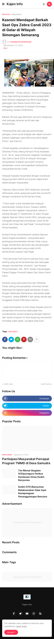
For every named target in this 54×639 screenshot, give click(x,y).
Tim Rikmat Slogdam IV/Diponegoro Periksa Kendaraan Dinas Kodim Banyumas (31, 475)
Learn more (21, 626)
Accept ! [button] (11, 632)
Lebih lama (45, 384)
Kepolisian (16, 14)
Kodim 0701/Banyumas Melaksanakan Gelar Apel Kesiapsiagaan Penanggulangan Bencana (32, 491)
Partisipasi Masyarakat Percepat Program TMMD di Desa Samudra (26, 461)
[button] (3, 4)
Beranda (6, 14)
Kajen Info (15, 4)
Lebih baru (8, 384)
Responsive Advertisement (27, 522)
